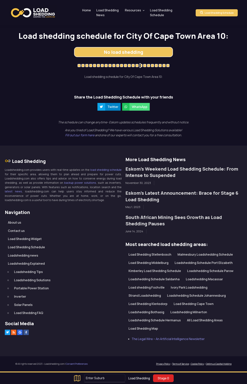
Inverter (20, 296)
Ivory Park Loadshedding (189, 287)
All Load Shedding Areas (205, 320)
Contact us (16, 231)
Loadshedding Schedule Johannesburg (196, 295)
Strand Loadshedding (145, 295)
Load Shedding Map (143, 328)
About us (14, 222)
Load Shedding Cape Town (194, 304)
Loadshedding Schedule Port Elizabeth (204, 263)
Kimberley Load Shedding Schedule (155, 271)
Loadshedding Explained (26, 263)
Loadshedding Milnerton (188, 312)
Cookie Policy (197, 363)
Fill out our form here (80, 135)
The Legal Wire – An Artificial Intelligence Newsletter (168, 339)
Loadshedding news (23, 255)
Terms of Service (180, 363)
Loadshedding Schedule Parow (210, 271)
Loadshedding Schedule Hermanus (155, 320)
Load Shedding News (107, 12)
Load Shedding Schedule (161, 12)
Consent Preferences (77, 363)
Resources (133, 10)
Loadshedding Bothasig (146, 312)
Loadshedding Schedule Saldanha (154, 279)
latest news (13, 191)
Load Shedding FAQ (28, 313)
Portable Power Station (31, 288)
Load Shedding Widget (25, 239)
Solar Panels (23, 305)
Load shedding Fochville (147, 287)
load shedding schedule (106, 170)
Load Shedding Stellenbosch (150, 254)
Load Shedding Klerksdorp (148, 304)
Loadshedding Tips (28, 272)
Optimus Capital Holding (219, 363)
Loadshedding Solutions (32, 280)
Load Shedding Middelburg (148, 263)
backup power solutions (80, 182)
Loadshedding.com (33, 12)
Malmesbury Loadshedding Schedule (205, 254)
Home (86, 10)
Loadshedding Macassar (204, 279)
